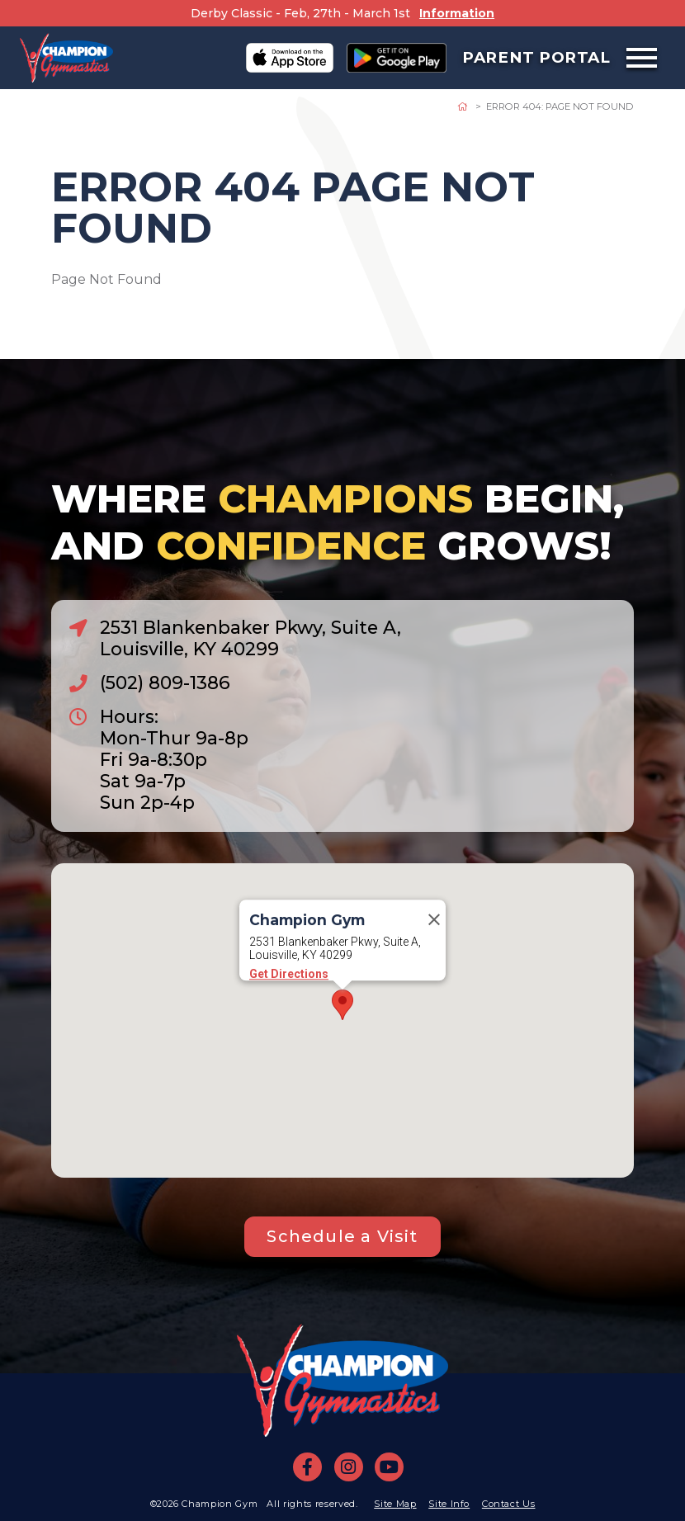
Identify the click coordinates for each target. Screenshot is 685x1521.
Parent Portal (536, 57)
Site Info (449, 1503)
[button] (342, 1005)
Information (456, 13)
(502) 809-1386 (165, 682)
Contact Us (509, 1503)
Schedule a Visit (342, 1236)
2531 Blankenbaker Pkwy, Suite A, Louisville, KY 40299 (250, 637)
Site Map (395, 1503)
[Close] (434, 919)
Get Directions (288, 973)
